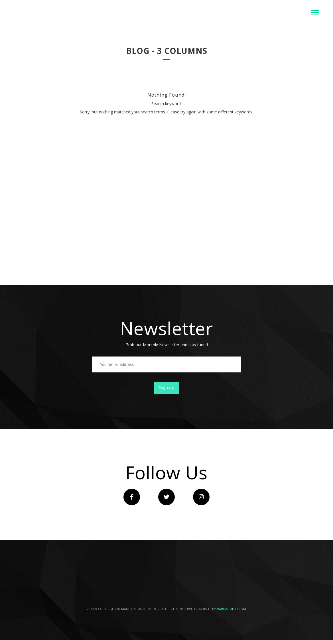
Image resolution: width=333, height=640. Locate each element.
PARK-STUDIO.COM (231, 609)
